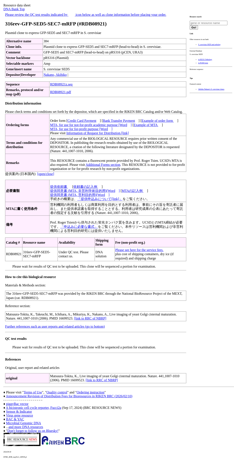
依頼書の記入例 (85, 187)
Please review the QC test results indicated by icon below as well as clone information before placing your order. (85, 14)
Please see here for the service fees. (139, 250)
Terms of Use (33, 392)
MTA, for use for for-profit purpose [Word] (81, 129)
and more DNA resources (26, 427)
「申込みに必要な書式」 (79, 226)
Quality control (56, 392)
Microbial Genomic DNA (23, 423)
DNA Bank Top (14, 9)
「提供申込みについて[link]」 (100, 199)
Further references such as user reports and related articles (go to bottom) (55, 326)
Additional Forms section (103, 164)
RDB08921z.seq (61, 84)
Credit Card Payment (82, 120)
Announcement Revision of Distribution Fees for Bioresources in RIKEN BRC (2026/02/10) (69, 396)
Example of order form (158, 120)
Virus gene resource (19, 415)
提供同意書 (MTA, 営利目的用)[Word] (80, 195)
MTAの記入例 (132, 191)
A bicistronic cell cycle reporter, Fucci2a (33, 407)
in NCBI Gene (203, 63)
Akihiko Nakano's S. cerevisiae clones (211, 89)
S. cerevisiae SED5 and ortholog (209, 45)
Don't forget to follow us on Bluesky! (32, 431)
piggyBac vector (17, 404)
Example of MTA (146, 125)
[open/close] (45, 174)
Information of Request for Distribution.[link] (97, 133)
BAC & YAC (15, 419)
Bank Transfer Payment (119, 120)
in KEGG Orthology (205, 59)
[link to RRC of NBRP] (90, 318)
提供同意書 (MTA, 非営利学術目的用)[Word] (85, 191)
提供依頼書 (59, 187)
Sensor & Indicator (19, 411)
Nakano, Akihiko (55, 75)
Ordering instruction (90, 392)
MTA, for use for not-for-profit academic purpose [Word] (91, 125)
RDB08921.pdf (60, 92)
